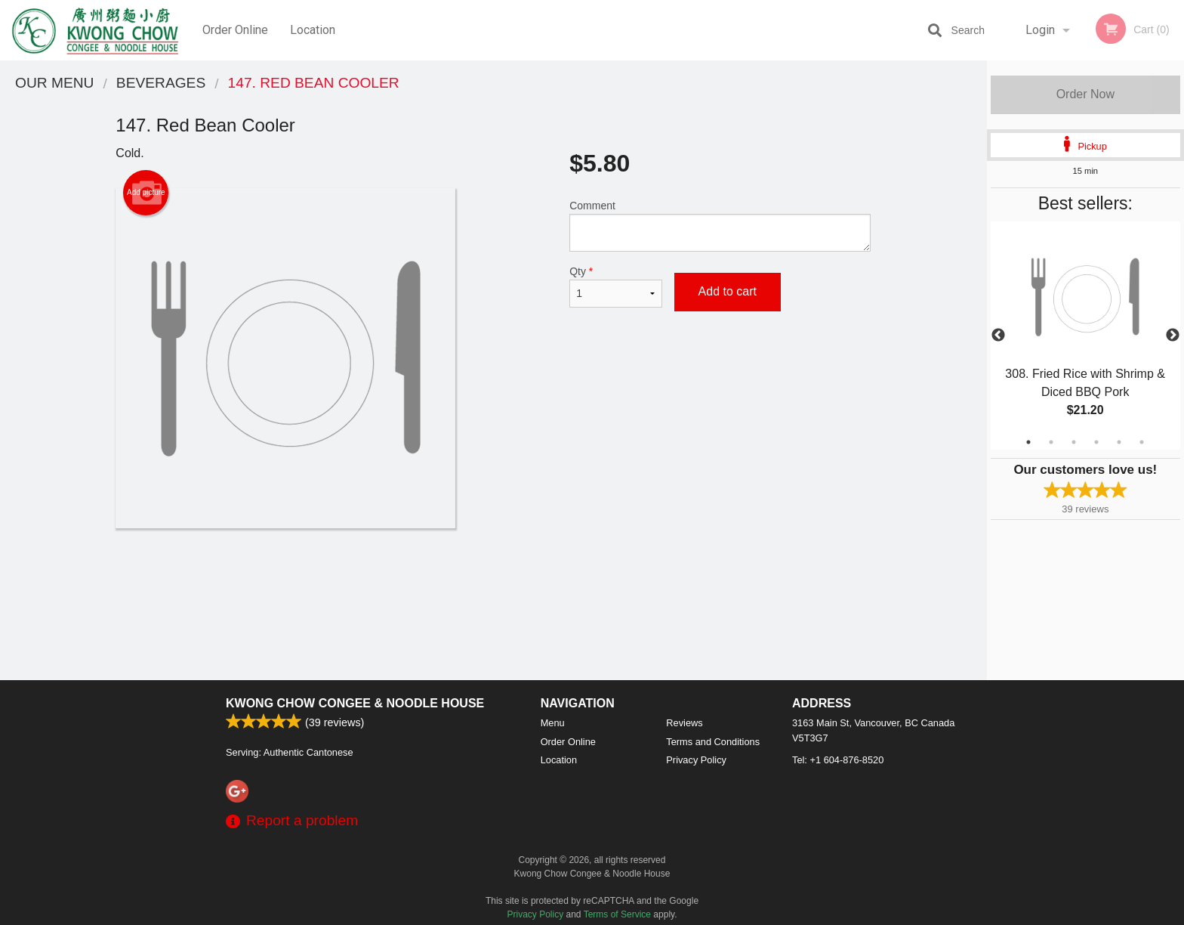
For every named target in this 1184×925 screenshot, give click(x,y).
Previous (998, 335)
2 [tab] (1051, 442)
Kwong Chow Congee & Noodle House (355, 703)
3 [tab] (1073, 442)
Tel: (837, 760)
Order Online (235, 30)
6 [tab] (1141, 442)
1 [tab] (1028, 442)
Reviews (684, 723)
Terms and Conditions (713, 741)
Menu (553, 723)
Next (1172, 335)
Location (312, 30)
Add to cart (727, 291)
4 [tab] (1096, 442)
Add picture (146, 192)
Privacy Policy (696, 760)
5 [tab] (1119, 442)
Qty (615, 286)
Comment (720, 226)
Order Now (1085, 94)
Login (1040, 30)
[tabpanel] (1085, 335)
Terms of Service (617, 914)
